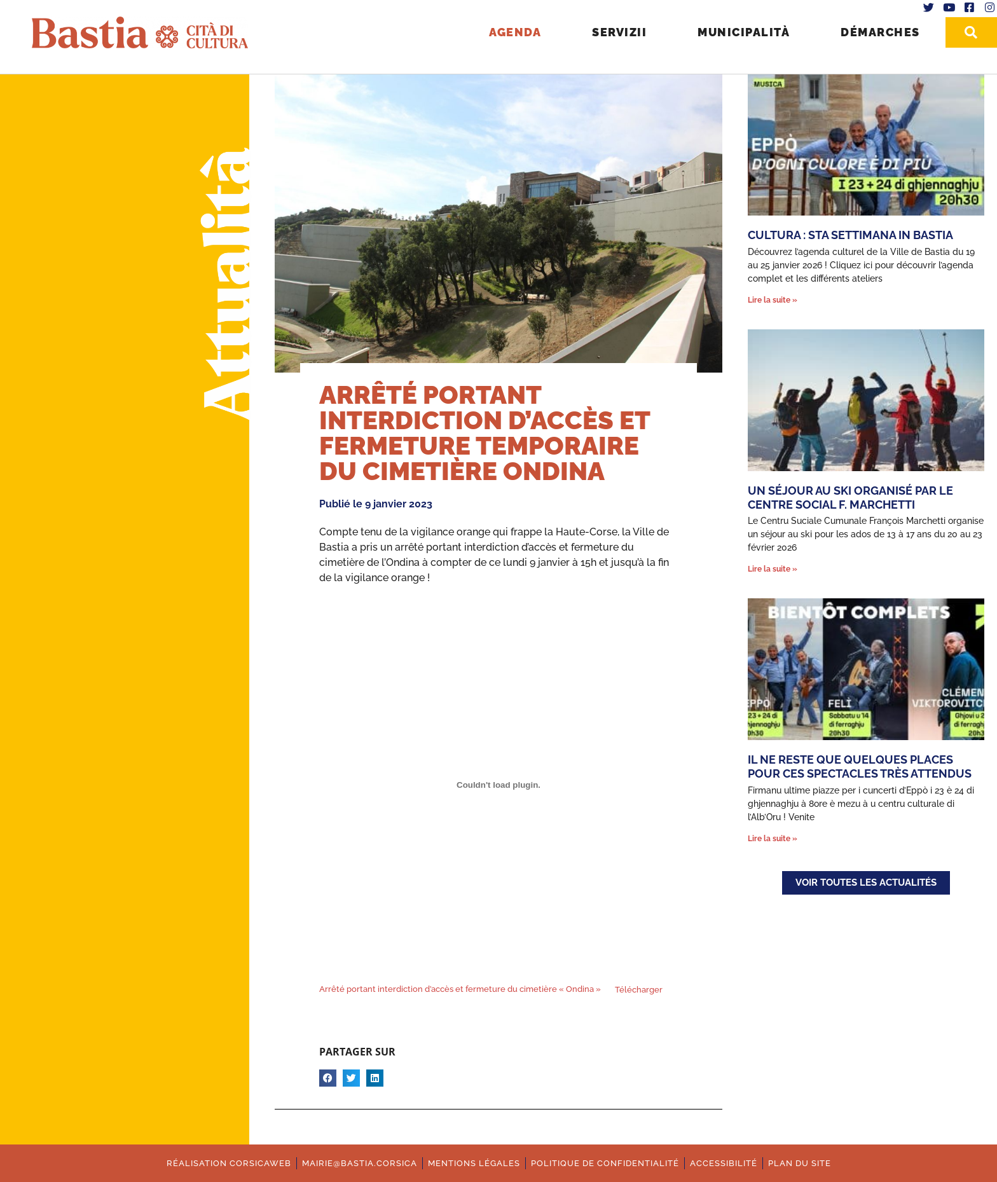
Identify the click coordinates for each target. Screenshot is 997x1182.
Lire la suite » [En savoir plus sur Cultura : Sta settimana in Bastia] (772, 300)
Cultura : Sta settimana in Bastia (850, 235)
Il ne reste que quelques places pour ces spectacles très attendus (860, 766)
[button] (327, 1078)
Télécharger (639, 989)
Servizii (619, 32)
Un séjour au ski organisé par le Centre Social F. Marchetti (850, 497)
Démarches (880, 32)
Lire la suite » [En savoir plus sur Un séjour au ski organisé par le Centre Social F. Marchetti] (772, 569)
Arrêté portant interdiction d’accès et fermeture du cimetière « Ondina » (460, 989)
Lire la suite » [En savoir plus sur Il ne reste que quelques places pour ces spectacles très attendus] (772, 838)
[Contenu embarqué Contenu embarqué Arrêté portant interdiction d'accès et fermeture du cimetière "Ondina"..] (498, 785)
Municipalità (744, 32)
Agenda (515, 32)
